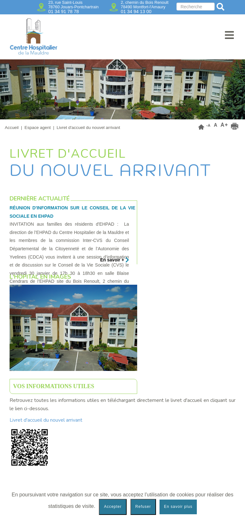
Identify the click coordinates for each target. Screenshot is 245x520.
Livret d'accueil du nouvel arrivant (47, 420)
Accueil (12, 127)
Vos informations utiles (53, 386)
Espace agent (38, 127)
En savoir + (114, 259)
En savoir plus (178, 506)
